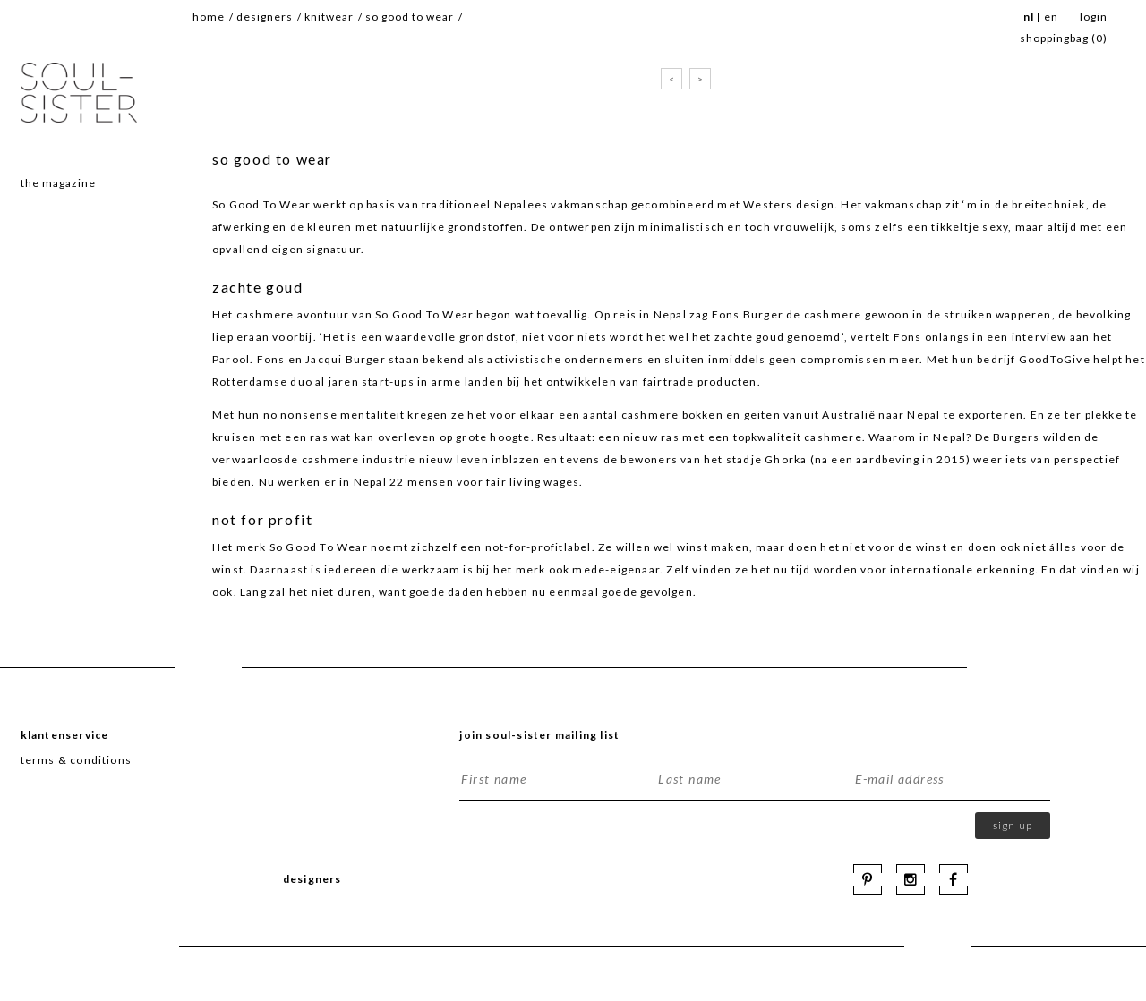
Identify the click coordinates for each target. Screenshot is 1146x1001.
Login (1094, 16)
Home (208, 16)
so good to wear (409, 16)
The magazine (58, 183)
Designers (264, 16)
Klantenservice (65, 735)
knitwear (329, 16)
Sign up (1012, 825)
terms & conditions (77, 760)
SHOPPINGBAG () (1064, 38)
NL (1028, 16)
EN (1051, 16)
